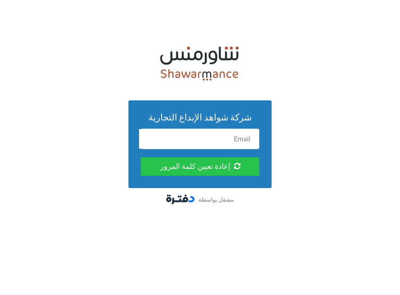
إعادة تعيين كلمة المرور (200, 166)
